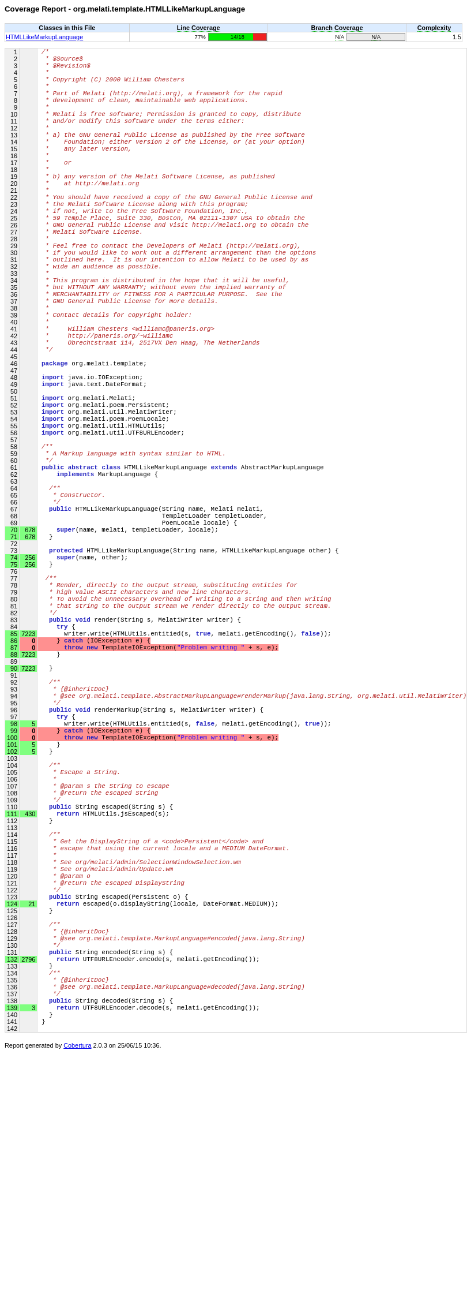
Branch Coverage (337, 27)
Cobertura (77, 1291)
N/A (339, 36)
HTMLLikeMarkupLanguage (44, 36)
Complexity (434, 27)
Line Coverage (198, 27)
